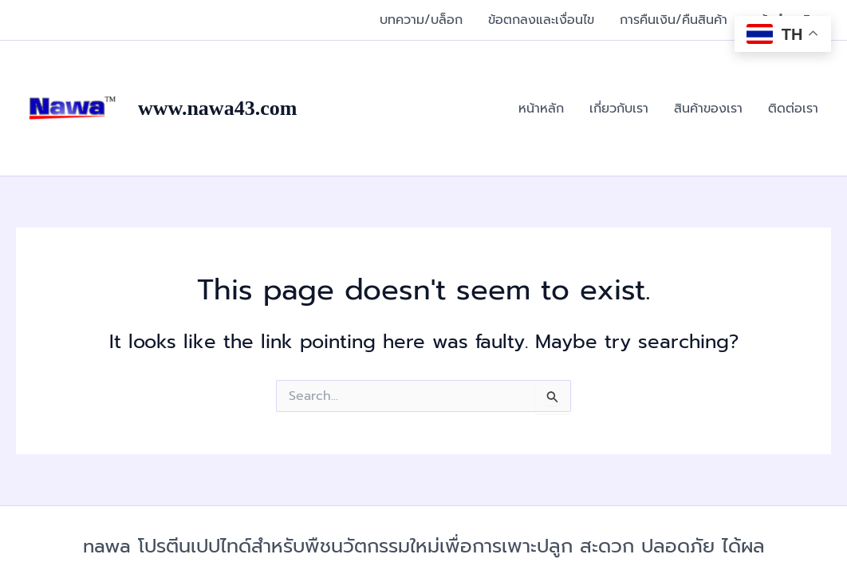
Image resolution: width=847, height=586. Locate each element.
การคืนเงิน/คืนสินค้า (673, 20)
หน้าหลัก (541, 108)
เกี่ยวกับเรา (618, 108)
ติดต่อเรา (793, 108)
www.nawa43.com (217, 108)
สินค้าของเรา (708, 108)
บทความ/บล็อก (421, 20)
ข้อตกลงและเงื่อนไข (541, 20)
